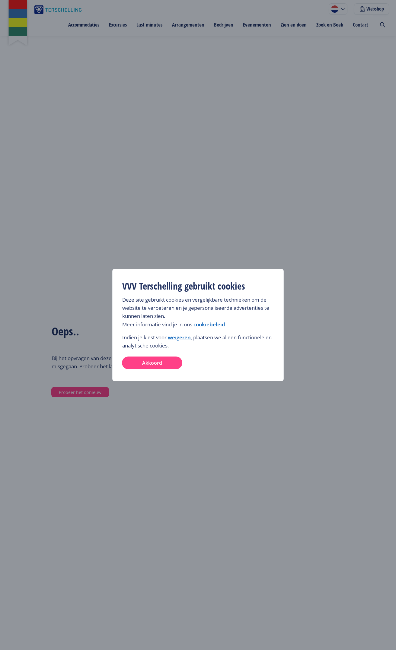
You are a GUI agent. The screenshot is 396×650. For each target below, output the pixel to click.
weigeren (179, 337)
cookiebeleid (209, 324)
